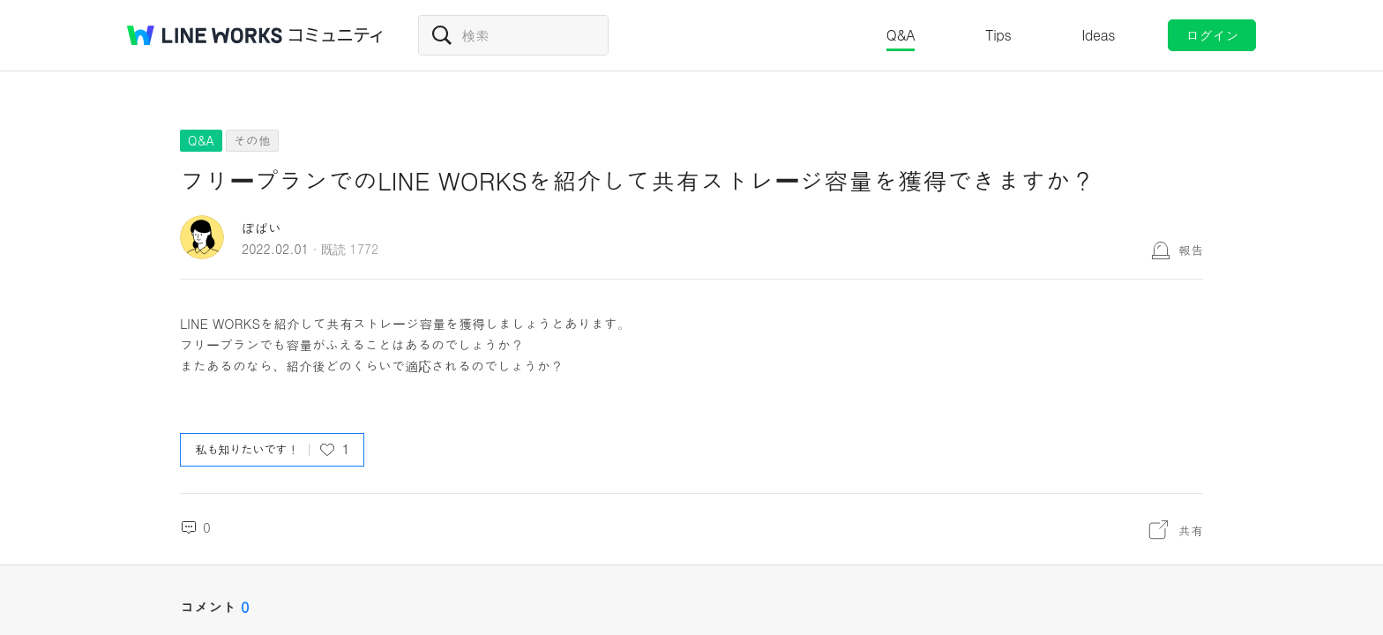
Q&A (901, 35)
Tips (998, 35)
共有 (1190, 530)
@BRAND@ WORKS (204, 35)
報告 (1190, 249)
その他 (252, 140)
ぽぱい (261, 228)
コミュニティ (336, 35)
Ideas (1098, 35)
